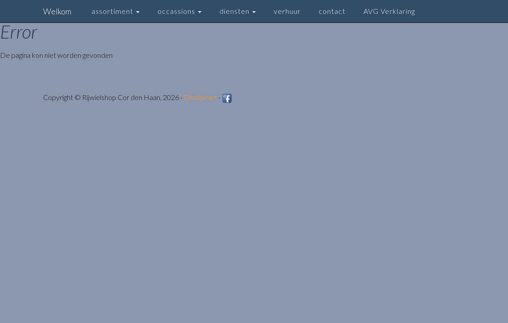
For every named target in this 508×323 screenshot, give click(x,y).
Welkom (57, 11)
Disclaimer (200, 97)
